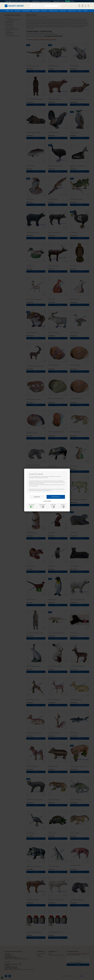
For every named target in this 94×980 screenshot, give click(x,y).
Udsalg (7, 10)
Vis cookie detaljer (47, 500)
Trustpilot (69, 1)
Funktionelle (53, 506)
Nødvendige (31, 506)
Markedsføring (42, 506)
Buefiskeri (85, 10)
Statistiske (63, 506)
